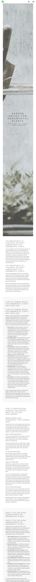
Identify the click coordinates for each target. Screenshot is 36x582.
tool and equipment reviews (15, 123)
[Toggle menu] (33, 1)
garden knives (25, 123)
